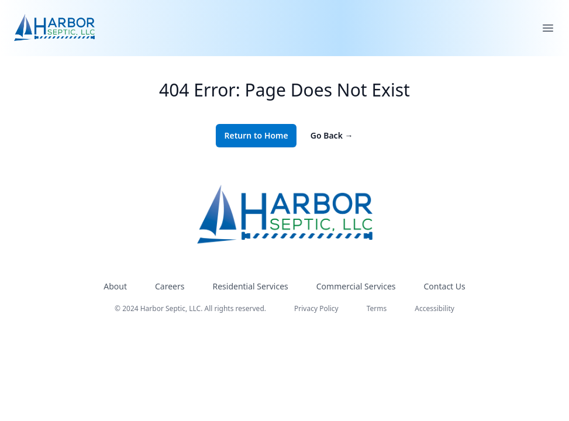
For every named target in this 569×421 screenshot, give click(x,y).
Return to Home (256, 135)
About (115, 286)
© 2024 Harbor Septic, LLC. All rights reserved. (190, 308)
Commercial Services (356, 286)
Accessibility (434, 308)
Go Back (332, 135)
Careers (169, 286)
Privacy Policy (316, 308)
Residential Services (250, 286)
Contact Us (444, 286)
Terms (377, 308)
